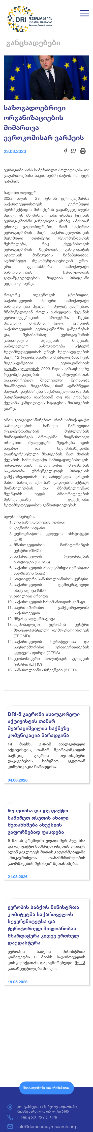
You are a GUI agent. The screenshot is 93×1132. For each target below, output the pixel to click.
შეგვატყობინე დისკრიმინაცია (46, 1087)
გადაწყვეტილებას (21, 368)
